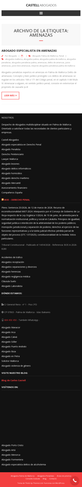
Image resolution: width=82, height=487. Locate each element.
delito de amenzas (56, 62)
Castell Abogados (10, 139)
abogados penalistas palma (24, 62)
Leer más (9, 95)
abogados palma (31, 59)
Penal (61, 56)
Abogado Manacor (11, 327)
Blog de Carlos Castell (14, 380)
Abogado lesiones (10, 163)
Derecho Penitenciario (13, 154)
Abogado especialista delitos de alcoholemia (24, 464)
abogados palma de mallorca (53, 59)
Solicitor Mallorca (10, 360)
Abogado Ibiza (9, 351)
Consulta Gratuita (33, 478)
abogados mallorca (14, 59)
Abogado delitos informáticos (16, 168)
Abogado (12, 56)
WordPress (59, 483)
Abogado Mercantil (11, 183)
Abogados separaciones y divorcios (19, 266)
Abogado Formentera (12, 459)
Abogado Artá (8, 450)
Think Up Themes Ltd (34, 483)
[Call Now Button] (74, 480)
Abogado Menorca (11, 454)
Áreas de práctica (64, 476)
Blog (44, 478)
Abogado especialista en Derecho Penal (21, 144)
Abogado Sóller (9, 341)
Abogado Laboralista (12, 286)
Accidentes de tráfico (12, 257)
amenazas (42, 62)
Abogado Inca (8, 332)
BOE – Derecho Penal (17, 199)
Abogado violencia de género (16, 365)
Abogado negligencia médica (16, 276)
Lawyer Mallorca (10, 159)
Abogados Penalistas (45, 476)
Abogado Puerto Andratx (14, 346)
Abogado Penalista (11, 149)
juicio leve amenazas (21, 65)
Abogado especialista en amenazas (29, 50)
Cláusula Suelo (9, 281)
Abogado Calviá (9, 336)
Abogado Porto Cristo (12, 445)
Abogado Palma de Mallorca (45, 56)
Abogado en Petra (11, 356)
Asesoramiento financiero (14, 187)
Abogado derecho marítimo (15, 178)
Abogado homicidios (12, 173)
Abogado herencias (11, 271)
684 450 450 (10, 320)
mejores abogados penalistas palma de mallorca (53, 65)
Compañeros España (12, 192)
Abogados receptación (13, 262)
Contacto (53, 478)
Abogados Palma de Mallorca (22, 476)
